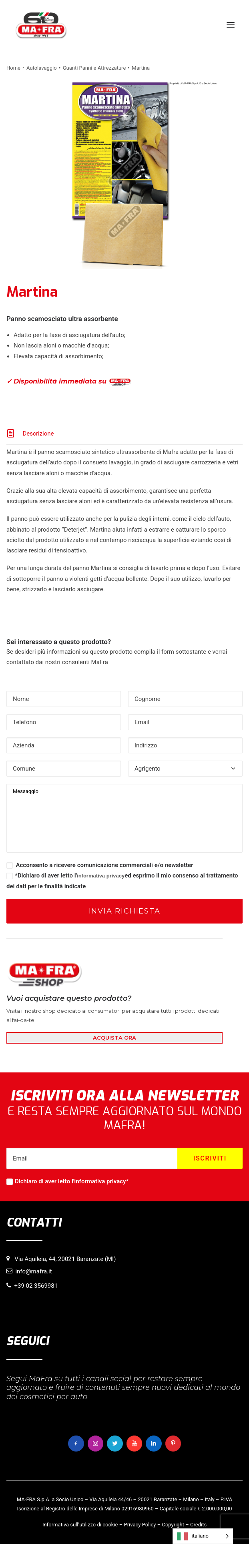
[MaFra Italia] (41, 25)
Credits (198, 1525)
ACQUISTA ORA (114, 1037)
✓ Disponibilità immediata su (68, 381)
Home (13, 68)
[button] (230, 25)
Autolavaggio (41, 68)
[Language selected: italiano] (203, 1536)
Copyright (173, 1525)
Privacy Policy (140, 1525)
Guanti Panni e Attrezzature (94, 68)
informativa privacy (100, 876)
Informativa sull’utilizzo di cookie (80, 1525)
